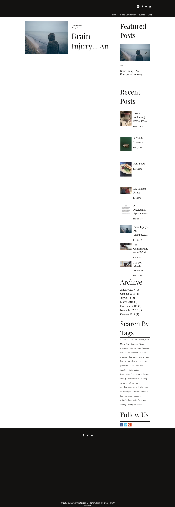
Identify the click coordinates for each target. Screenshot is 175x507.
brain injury (125, 352)
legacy (139, 374)
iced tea (139, 365)
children (142, 352)
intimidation (134, 370)
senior (138, 383)
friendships (132, 361)
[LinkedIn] (150, 6)
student (136, 391)
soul (146, 387)
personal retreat (132, 378)
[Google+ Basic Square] (130, 424)
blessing (146, 348)
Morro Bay (124, 344)
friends (123, 361)
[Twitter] (146, 6)
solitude (139, 387)
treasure (137, 396)
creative (123, 357)
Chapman (124, 339)
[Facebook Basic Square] (121, 424)
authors (137, 348)
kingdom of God (127, 374)
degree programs (136, 357)
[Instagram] (138, 6)
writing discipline (135, 404)
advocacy (124, 348)
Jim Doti (133, 339)
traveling (128, 396)
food (147, 357)
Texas (141, 344)
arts (131, 348)
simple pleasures (127, 387)
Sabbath (134, 344)
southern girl (125, 391)
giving (146, 361)
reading (144, 378)
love (122, 378)
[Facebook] (142, 6)
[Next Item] (146, 52)
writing (123, 404)
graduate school (127, 365)
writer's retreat (139, 400)
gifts (140, 361)
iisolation (124, 370)
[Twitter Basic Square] (125, 424)
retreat (131, 383)
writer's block (126, 400)
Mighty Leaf (144, 339)
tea (121, 396)
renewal (123, 383)
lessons (146, 374)
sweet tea (145, 391)
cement (134, 352)
